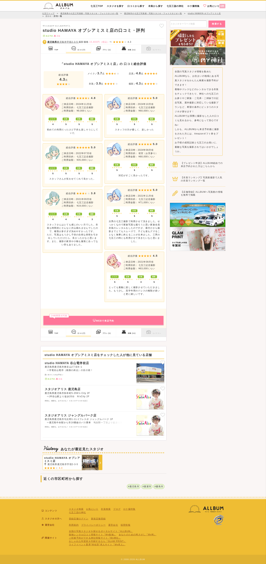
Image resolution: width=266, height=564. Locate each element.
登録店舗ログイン (78, 518)
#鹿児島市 (133, 486)
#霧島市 (159, 486)
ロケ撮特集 (129, 509)
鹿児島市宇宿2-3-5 (63, 42)
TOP (53, 48)
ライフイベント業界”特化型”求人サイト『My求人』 (97, 544)
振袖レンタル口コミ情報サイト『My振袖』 (92, 534)
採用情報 (125, 525)
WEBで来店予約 (81, 319)
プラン (103, 48)
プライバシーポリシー (93, 525)
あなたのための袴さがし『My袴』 (137, 534)
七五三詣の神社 (77, 512)
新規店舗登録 (98, 518)
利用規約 (74, 525)
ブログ (117, 509)
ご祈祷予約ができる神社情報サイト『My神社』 (95, 538)
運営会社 (113, 525)
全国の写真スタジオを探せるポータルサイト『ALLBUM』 (101, 531)
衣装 (129, 48)
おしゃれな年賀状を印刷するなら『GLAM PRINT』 (97, 541)
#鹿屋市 (146, 486)
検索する (217, 24)
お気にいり (214, 6)
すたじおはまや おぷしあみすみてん (57, 26)
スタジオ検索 (76, 509)
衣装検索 (106, 509)
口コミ (78, 48)
